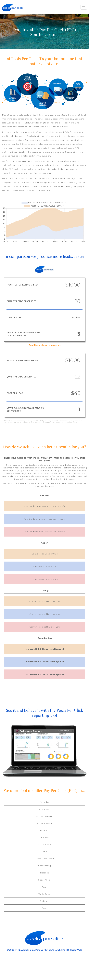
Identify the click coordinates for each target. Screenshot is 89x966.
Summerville (44, 844)
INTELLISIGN (22, 949)
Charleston (44, 809)
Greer (44, 908)
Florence (44, 872)
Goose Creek (44, 880)
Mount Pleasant (44, 823)
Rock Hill (44, 830)
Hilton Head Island (44, 858)
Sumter (44, 851)
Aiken (44, 887)
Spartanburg (44, 865)
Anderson (44, 901)
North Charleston (44, 816)
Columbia (44, 802)
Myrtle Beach (44, 894)
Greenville (44, 837)
